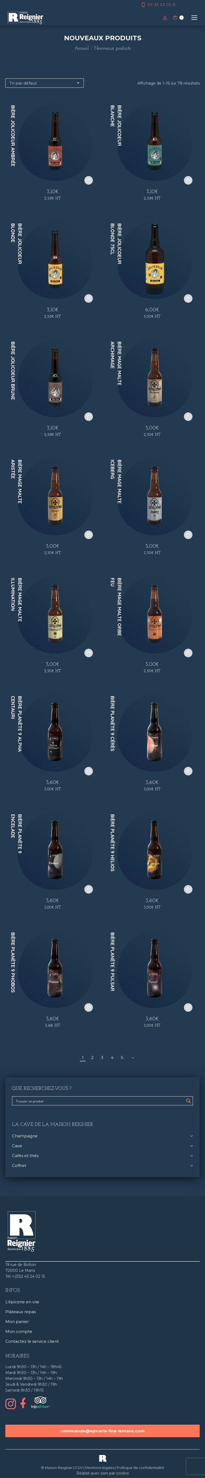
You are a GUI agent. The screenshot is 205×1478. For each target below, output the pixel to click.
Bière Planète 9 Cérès (112, 723)
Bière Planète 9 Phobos (13, 962)
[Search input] (99, 1101)
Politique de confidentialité (140, 1467)
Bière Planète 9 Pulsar (112, 961)
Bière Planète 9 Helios (112, 842)
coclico (122, 1473)
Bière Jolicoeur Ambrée (13, 135)
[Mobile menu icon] (194, 17)
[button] (88, 180)
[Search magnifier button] (188, 1101)
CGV (79, 1467)
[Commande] (44, 83)
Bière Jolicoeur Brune (13, 370)
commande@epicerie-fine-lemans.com (103, 1430)
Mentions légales (100, 1467)
